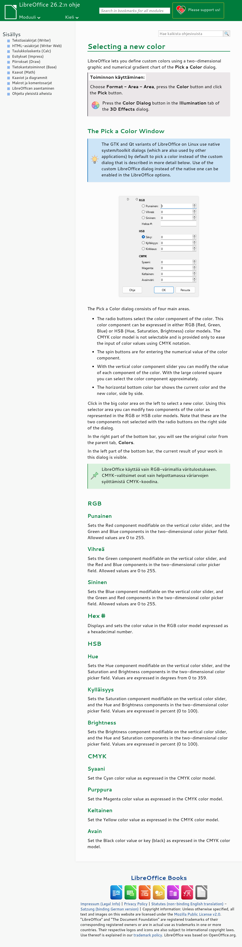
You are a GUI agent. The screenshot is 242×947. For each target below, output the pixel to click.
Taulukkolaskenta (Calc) (31, 50)
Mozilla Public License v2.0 (197, 914)
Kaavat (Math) (23, 72)
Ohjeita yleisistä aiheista (32, 93)
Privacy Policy (135, 903)
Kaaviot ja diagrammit (29, 77)
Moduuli (27, 17)
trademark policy (148, 935)
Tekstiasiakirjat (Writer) (31, 40)
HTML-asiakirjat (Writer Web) (37, 45)
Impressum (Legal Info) (100, 903)
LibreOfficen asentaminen (33, 88)
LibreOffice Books (159, 877)
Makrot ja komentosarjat (32, 82)
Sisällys (11, 34)
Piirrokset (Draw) (26, 61)
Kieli (69, 17)
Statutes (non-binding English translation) (187, 903)
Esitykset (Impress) (28, 56)
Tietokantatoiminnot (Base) (34, 67)
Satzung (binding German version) (109, 909)
